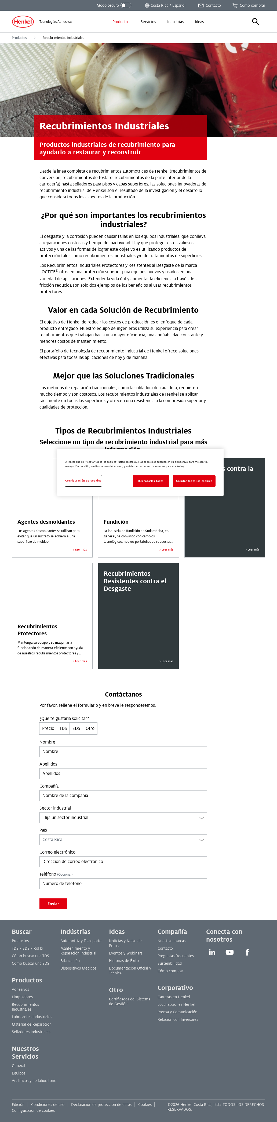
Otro (90, 728)
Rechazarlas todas (151, 480)
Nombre (47, 742)
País (43, 830)
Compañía (49, 786)
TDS (63, 728)
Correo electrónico (57, 852)
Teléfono (55, 874)
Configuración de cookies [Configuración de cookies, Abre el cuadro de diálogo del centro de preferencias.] (83, 480)
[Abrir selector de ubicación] (165, 5)
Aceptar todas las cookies (194, 480)
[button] (256, 21)
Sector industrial (55, 808)
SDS (76, 728)
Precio (48, 728)
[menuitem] (121, 21)
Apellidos (48, 764)
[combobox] (123, 817)
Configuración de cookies (33, 1110)
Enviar (53, 904)
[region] (140, 472)
